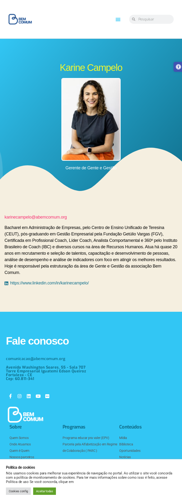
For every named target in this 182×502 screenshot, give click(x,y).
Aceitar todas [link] (44, 491)
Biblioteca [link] (126, 444)
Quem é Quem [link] (19, 451)
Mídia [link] (123, 438)
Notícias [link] (125, 457)
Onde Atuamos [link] (20, 444)
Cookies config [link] (18, 491)
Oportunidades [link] (130, 451)
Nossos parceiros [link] (21, 457)
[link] (20, 19)
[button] (118, 19)
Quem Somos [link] (18, 438)
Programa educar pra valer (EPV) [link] (86, 438)
